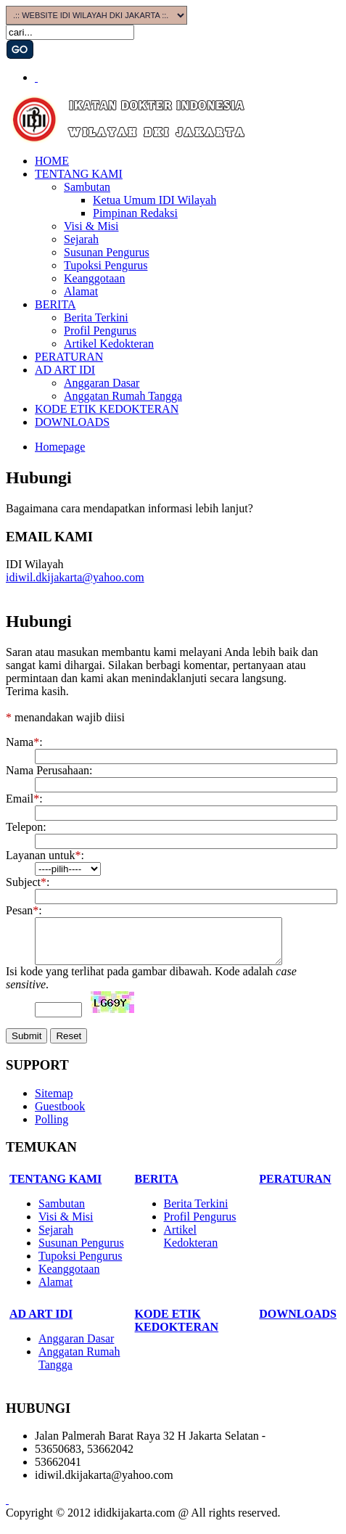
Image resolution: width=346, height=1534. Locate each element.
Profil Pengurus (100, 330)
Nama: (24, 742)
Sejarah (81, 239)
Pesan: (24, 910)
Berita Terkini (96, 317)
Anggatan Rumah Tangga (123, 396)
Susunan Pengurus (106, 252)
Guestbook (60, 1115)
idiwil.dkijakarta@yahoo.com (75, 577)
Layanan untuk (43, 855)
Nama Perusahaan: (49, 770)
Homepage (60, 446)
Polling (51, 1128)
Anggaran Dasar (101, 383)
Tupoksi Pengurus (105, 265)
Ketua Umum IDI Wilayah (154, 200)
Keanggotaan (94, 278)
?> (68, 869)
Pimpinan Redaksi (135, 213)
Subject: (27, 882)
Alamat (81, 291)
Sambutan (87, 187)
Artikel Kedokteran (109, 343)
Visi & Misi (91, 226)
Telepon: (26, 827)
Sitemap (54, 1102)
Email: (24, 798)
